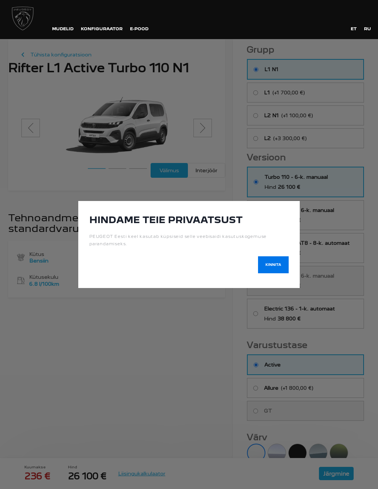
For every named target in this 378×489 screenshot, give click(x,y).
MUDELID (62, 28)
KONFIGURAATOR (102, 28)
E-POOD (139, 28)
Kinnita (273, 265)
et (354, 28)
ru (367, 28)
